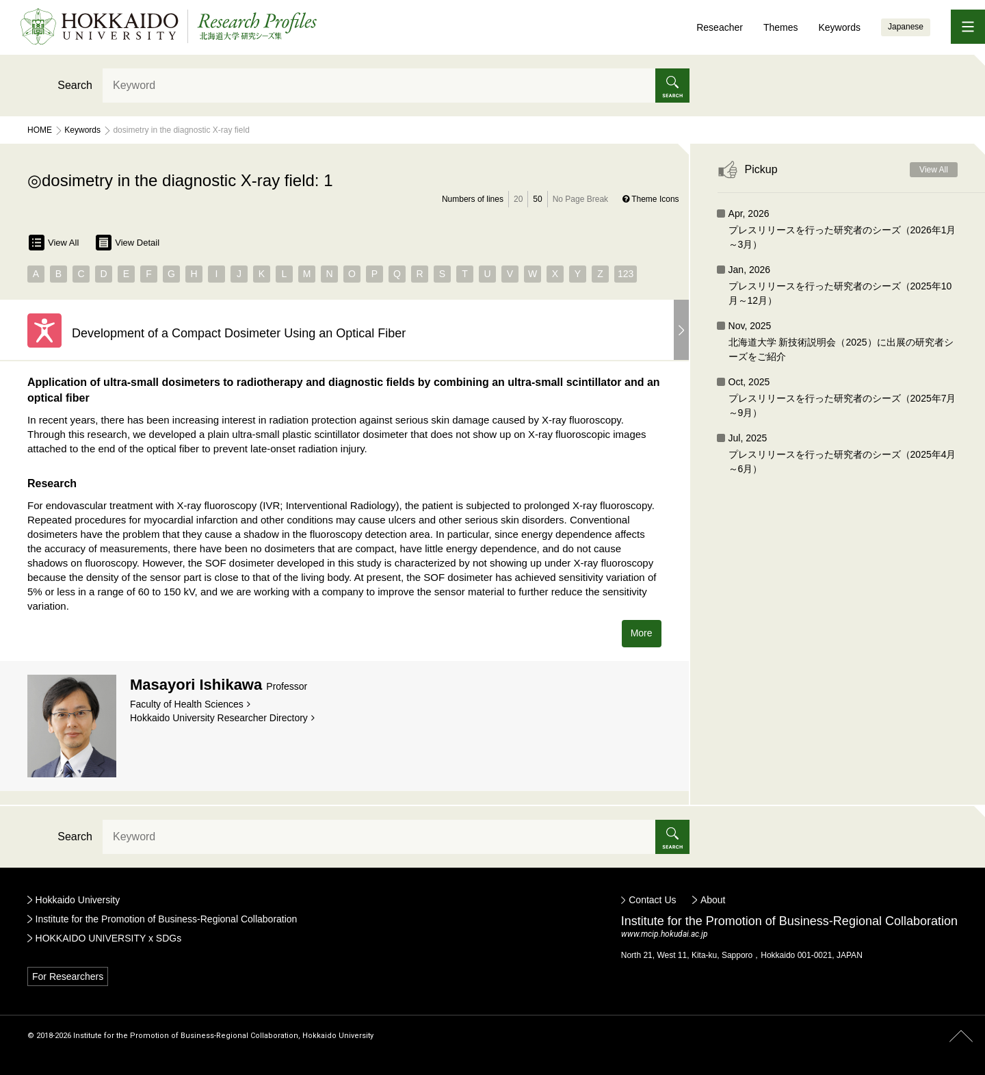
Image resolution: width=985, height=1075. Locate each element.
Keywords (839, 27)
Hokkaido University (78, 899)
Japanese (905, 26)
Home (39, 130)
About (713, 899)
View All (54, 242)
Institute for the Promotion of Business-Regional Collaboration (167, 919)
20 (518, 199)
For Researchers (67, 976)
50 (537, 199)
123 (625, 273)
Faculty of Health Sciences (187, 704)
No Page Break (580, 199)
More (642, 632)
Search (74, 85)
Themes (780, 27)
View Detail (127, 242)
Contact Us (652, 899)
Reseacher (719, 27)
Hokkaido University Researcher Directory (219, 717)
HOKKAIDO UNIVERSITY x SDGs (109, 938)
